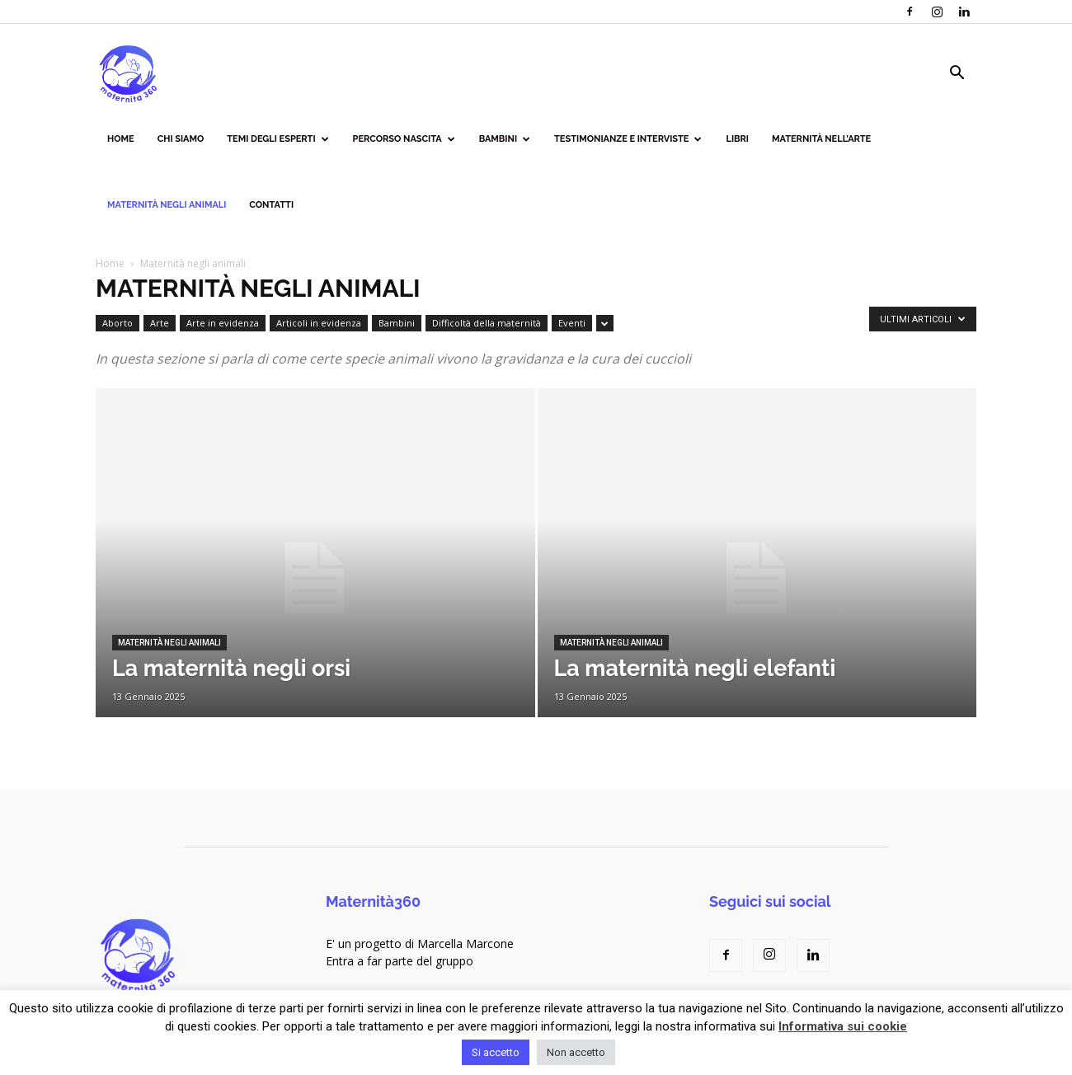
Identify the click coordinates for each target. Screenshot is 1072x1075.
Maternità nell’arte (821, 139)
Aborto (117, 323)
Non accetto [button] (576, 1052)
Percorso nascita (404, 139)
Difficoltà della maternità (486, 323)
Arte (159, 323)
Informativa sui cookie (842, 1026)
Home (120, 139)
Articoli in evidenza (318, 323)
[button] (956, 74)
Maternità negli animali (166, 205)
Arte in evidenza (222, 323)
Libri (737, 139)
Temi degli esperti (277, 139)
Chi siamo (181, 139)
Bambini (504, 139)
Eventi (571, 323)
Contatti (271, 205)
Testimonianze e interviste (628, 139)
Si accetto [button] (496, 1052)
